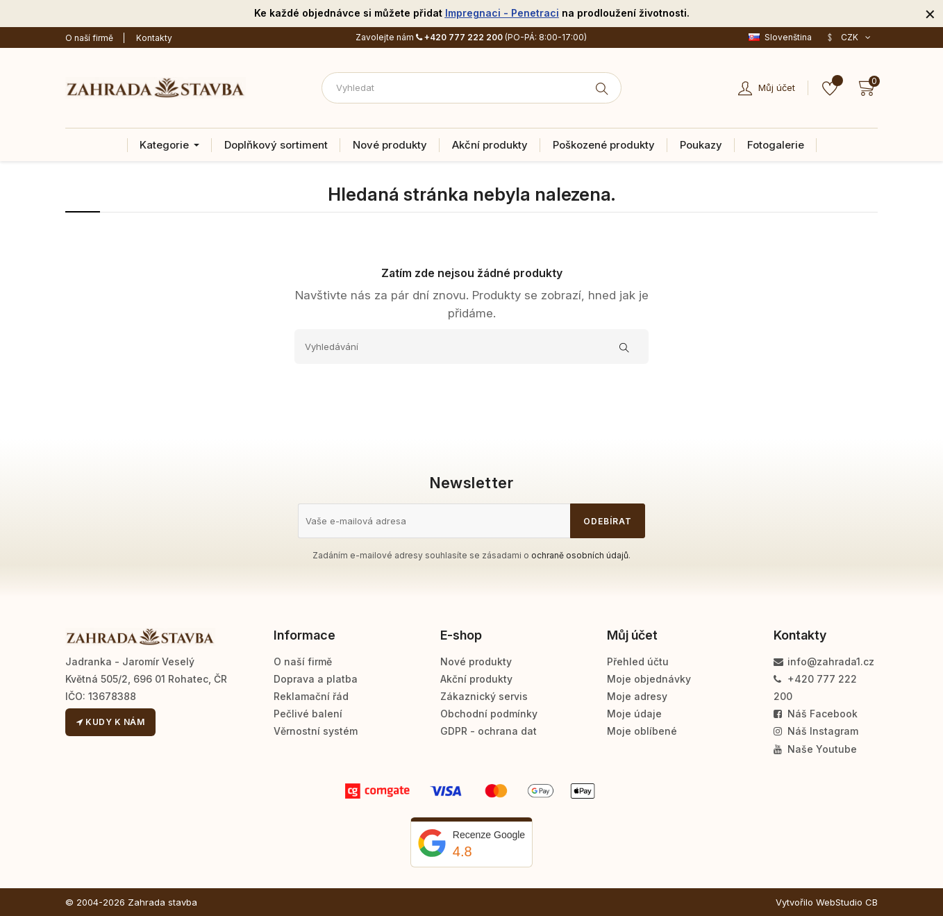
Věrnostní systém (316, 731)
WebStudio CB (847, 902)
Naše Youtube (815, 749)
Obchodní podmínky (488, 713)
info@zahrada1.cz (824, 661)
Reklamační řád (311, 696)
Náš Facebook (816, 713)
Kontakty (154, 38)
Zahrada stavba (162, 902)
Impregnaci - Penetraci (502, 13)
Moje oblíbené (642, 731)
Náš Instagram (816, 731)
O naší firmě (89, 38)
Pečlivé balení (308, 713)
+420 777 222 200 (459, 37)
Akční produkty (476, 679)
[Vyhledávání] (471, 346)
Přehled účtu (638, 661)
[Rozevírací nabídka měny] (848, 37)
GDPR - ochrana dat (488, 731)
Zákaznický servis (484, 696)
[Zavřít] (930, 13)
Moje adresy (637, 696)
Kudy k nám (110, 722)
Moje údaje (634, 713)
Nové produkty (476, 661)
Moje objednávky (649, 679)
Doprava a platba (316, 679)
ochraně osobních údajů (579, 555)
